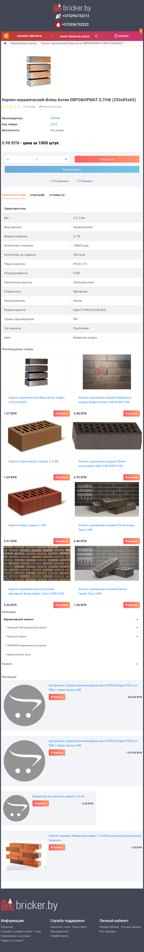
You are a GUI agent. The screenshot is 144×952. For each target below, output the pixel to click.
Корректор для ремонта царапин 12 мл (58, 796)
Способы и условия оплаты (16, 931)
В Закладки (84, 181)
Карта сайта (80, 927)
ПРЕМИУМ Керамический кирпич (26, 645)
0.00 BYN (128, 34)
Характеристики (14, 195)
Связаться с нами (60, 927)
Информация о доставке (15, 936)
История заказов (131, 927)
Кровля (7, 664)
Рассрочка (7, 927)
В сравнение (59, 181)
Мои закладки (107, 931)
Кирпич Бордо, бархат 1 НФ (27, 525)
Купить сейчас (72, 169)
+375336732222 (75, 24)
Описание (37, 195)
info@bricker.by (59, 936)
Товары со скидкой (12, 940)
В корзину (57, 697)
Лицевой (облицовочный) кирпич (26, 627)
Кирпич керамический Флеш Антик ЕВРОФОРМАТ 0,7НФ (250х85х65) (82, 43)
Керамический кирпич (24, 43)
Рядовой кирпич (16, 636)
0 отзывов (29, 106)
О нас (38, 931)
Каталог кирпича (28, 36)
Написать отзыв (50, 106)
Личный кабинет (109, 927)
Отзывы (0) (57, 195)
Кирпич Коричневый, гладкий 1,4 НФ (33, 461)
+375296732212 (75, 16)
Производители (59, 931)
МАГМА (55, 118)
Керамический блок (18, 654)
